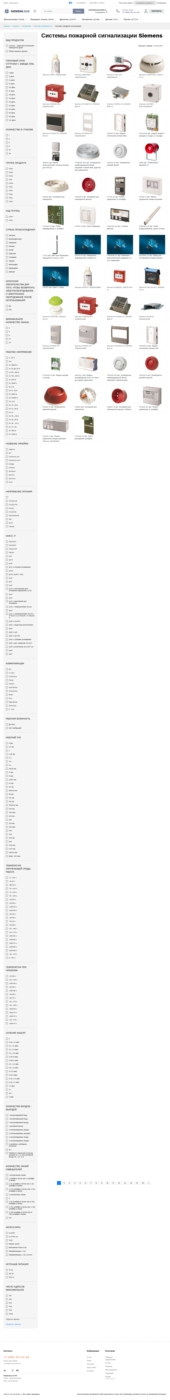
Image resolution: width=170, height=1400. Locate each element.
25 (10, 153)
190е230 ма (14, 805)
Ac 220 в (12, 379)
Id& (10, 519)
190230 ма (13, 852)
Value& (12, 526)
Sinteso (12, 467)
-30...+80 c (13, 1005)
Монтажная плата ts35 (18, 1247)
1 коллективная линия (17, 1175)
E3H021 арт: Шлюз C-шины (53, 287)
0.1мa (11, 743)
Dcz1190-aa (13, 1236)
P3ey (11, 194)
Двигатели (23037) (68, 19)
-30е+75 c (13, 1016)
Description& (14, 515)
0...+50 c (12, 958)
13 (125, 1183)
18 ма (11, 776)
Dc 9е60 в (13, 394)
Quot (11, 523)
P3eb (11, 172)
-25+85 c (13, 925)
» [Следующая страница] (148, 1183)
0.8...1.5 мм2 (14, 1068)
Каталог (16, 26)
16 (143, 1183)
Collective (13, 676)
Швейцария (13, 268)
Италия (12, 246)
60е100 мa (13, 790)
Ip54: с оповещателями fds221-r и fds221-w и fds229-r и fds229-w (22, 616)
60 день (12, 109)
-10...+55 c (13, 892)
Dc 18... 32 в (14, 423)
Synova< (12, 478)
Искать (78, 11)
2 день (12, 76)
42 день (12, 105)
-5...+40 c (13, 878)
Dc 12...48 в (13, 409)
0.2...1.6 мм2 (14, 1049)
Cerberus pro (14, 457)
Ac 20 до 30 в (14, 369)
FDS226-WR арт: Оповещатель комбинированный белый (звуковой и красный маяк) (119, 377)
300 (10, 831)
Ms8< (11, 695)
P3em (11, 183)
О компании (81, 3)
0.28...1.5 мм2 (14, 1082)
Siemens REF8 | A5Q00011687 (54, 75)
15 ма (11, 772)
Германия (13, 243)
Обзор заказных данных (18, 51)
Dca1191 (12, 1233)
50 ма (11, 787)
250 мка (12, 827)
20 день (12, 87)
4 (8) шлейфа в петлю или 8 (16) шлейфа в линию (21, 1202)
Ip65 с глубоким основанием (20, 639)
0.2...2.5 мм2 (14, 1053)
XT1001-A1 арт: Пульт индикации (87, 226)
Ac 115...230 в (14, 376)
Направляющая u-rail (17, 1251)
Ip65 (11, 628)
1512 (11, 1310)
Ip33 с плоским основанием (20, 567)
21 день (12, 91)
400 (11, 834)
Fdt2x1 (12, 552)
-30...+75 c (13, 1002)
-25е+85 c (13, 950)
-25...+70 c (13, 932)
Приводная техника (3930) (42, 19)
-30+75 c (13, 998)
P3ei (11, 179)
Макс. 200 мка (15, 856)
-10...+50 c (13, 888)
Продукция (109, 1373)
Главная (7, 26)
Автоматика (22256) (91, 19)
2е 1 (11, 1093)
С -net (12, 709)
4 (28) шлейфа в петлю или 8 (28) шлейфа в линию (20, 1213)
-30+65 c (13, 994)
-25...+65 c (13, 929)
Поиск (89, 1361)
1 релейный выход (16, 1126)
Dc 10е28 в (13, 398)
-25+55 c (13, 914)
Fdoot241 (13, 545)
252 (10, 1299)
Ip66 (11, 650)
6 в (10, 361)
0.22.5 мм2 (13, 1075)
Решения (108, 1366)
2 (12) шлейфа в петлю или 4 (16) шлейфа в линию (22, 1190)
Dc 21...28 (13, 427)
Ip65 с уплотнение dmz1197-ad (21, 647)
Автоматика (26, 26)
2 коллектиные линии (17, 1195)
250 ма (12, 823)
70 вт (11, 1270)
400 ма (12, 838)
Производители (111, 1370)
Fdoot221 (13, 541)
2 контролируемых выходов (20, 1133)
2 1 (10, 1090)
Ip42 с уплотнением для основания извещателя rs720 (20, 589)
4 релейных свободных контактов (18, 1145)
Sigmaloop (13, 702)
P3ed (11, 176)
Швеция (12, 272)
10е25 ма (13, 769)
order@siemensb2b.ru (145, 3)
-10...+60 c (13, 896)
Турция (12, 261)
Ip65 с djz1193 (14, 636)
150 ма (12, 798)
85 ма (11, 794)
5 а (10, 761)
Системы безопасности (43, 26)
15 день (12, 84)
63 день (12, 113)
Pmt (11, 698)
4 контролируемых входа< (19, 1141)
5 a (10, 758)
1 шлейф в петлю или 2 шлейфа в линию (21, 1179)
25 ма (11, 783)
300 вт (12, 1277)
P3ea (11, 169)
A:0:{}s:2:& (13, 501)
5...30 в (12, 358)
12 (119, 1183)
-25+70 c (12, 921)
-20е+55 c (13, 907)
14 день (12, 80)
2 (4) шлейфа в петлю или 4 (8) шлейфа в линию (21, 1185)
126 (10, 1295)
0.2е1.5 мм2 (14, 1057)
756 (10, 1306)
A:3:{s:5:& (13, 512)
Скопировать (161, 3)
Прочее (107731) (131, 19)
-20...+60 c (13, 980)
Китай (11, 250)
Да (10, 306)
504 (10, 1303)
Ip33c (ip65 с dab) (16, 574)
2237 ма (12, 849)
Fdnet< (12, 684)
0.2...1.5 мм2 (14, 1046)
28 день (12, 95)
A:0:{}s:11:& (13, 504)
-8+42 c (12, 881)
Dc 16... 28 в (14, 416)
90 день (12, 116)
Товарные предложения (110, 1358)
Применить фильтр (13, 1324)
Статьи (108, 1363)
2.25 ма (12, 754)
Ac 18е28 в (13, 365)
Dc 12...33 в (13, 405)
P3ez (11, 198)
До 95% (12, 724)
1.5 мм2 (12, 1086)
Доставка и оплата (97, 3)
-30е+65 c (13, 1009)
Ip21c (11, 560)
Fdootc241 (13, 549)
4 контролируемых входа (19, 1137)
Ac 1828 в (13, 383)
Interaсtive (13, 687)
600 (11, 841)
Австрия (12, 235)
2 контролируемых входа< (19, 1130)
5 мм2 (11, 1097)
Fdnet (11, 680)
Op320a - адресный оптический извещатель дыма (21, 47)
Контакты (157, 11)
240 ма (12, 816)
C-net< (12, 673)
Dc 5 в (12, 387)
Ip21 (11, 556)
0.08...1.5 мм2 (14, 1042)
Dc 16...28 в (13, 420)
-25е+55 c (13, 936)
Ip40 (11, 578)
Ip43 (11, 594)
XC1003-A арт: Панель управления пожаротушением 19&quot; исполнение (54, 438)
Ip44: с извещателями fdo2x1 (20, 607)
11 (113, 1183)
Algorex (12, 449)
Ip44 (11, 598)
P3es (11, 187)
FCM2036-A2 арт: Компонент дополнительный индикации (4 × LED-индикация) (119, 258)
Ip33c (11, 571)
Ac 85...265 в (14, 372)
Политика (90, 1364)
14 (131, 1183)
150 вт (11, 1274)
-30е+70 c (13, 1012)
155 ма (12, 801)
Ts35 (11, 1240)
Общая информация (110, 1378)
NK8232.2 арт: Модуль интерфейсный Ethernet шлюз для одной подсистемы (87, 377)
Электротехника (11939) (14, 19)
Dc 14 (11, 412)
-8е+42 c (13, 885)
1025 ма (12, 845)
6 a (10, 765)
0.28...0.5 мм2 (14, 1079)
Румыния (12, 254)
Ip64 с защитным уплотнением (21, 625)
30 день (12, 98)
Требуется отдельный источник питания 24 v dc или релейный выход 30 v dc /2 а (21, 1155)
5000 (11, 1314)
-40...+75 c (13, 1020)
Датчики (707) (111, 19)
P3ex (11, 190)
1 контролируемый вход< (19, 1119)
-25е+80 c (13, 947)
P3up (11, 201)
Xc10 (11, 482)
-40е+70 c (13, 1023)
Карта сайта (91, 1367)
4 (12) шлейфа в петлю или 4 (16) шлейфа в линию (22, 1208)
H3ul (11, 220)
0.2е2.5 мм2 (14, 1060)
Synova (12, 475)
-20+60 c (13, 903)
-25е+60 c (13, 939)
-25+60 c (13, 918)
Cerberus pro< (15, 460)
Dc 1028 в (13, 434)
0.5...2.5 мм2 (14, 1064)
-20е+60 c (13, 910)
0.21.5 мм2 (13, 1071)
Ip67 (11, 654)
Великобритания (15, 239)
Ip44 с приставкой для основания (17, 602)
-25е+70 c (13, 943)
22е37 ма (13, 780)
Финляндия (13, 264)
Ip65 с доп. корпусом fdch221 (21, 643)
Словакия (13, 257)
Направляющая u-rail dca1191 (21, 1255)
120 (10, 1218)
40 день (12, 102)
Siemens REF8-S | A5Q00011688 (87, 287)
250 (10, 820)
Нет (10, 310)
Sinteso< (12, 471)
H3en (11, 216)
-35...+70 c (13, 954)
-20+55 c (13, 899)
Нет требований (15, 728)
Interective (13, 691)
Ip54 (11, 610)
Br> (10, 453)
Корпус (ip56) (14, 1244)
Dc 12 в (12, 401)
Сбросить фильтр (12, 1319)
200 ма (12, 809)
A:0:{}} (11, 508)
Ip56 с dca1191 (15, 621)
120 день (12, 120)
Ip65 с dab (13, 632)
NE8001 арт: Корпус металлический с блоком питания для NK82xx (56, 165)
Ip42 (11, 585)
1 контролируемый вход (18, 1115)
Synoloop (13, 706)
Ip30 (11, 563)
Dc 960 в (13, 430)
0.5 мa (11, 747)
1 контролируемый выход (19, 1122)
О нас (89, 1357)
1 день (11, 73)
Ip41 (11, 582)
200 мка (12, 812)
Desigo (12, 464)
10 (10, 150)
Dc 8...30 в (13, 390)
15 (137, 1183)
